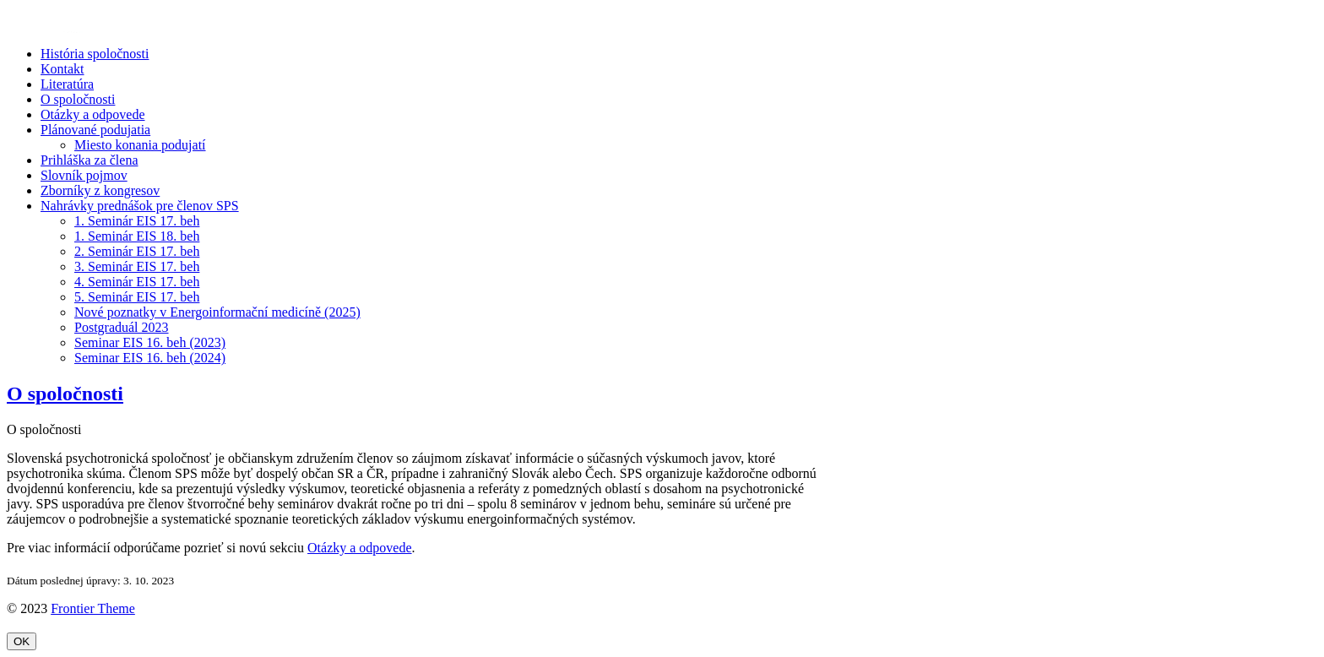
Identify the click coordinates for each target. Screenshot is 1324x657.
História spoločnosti (95, 53)
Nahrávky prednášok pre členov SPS (140, 205)
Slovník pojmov (84, 175)
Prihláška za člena (89, 160)
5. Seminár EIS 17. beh (136, 297)
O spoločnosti (78, 99)
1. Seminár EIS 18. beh (136, 236)
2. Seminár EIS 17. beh (136, 251)
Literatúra (67, 84)
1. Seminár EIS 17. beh (136, 221)
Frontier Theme (93, 608)
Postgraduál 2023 (121, 327)
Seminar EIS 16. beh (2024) (149, 357)
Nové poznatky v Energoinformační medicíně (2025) (217, 312)
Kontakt (62, 69)
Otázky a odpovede (93, 114)
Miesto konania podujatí (140, 145)
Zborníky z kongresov (100, 190)
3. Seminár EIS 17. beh (136, 266)
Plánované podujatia (95, 129)
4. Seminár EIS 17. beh (136, 281)
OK (22, 641)
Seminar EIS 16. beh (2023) (149, 342)
